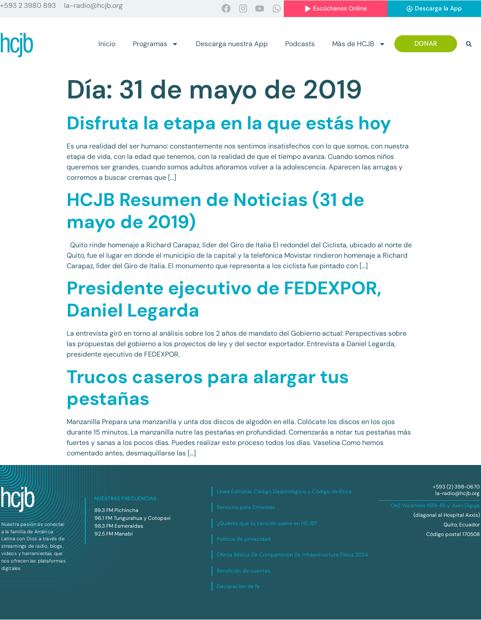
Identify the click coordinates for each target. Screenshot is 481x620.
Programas (155, 44)
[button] (469, 44)
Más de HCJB (359, 44)
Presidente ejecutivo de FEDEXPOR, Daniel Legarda (224, 299)
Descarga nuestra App (232, 44)
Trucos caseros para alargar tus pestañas (208, 388)
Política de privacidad (244, 539)
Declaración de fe (238, 586)
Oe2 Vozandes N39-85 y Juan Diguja (435, 505)
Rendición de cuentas (243, 571)
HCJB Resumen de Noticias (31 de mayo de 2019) (215, 211)
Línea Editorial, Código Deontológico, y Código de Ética (284, 492)
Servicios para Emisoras (246, 507)
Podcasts (300, 44)
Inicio (106, 44)
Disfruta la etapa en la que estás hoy (229, 123)
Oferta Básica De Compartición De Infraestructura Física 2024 (292, 555)
